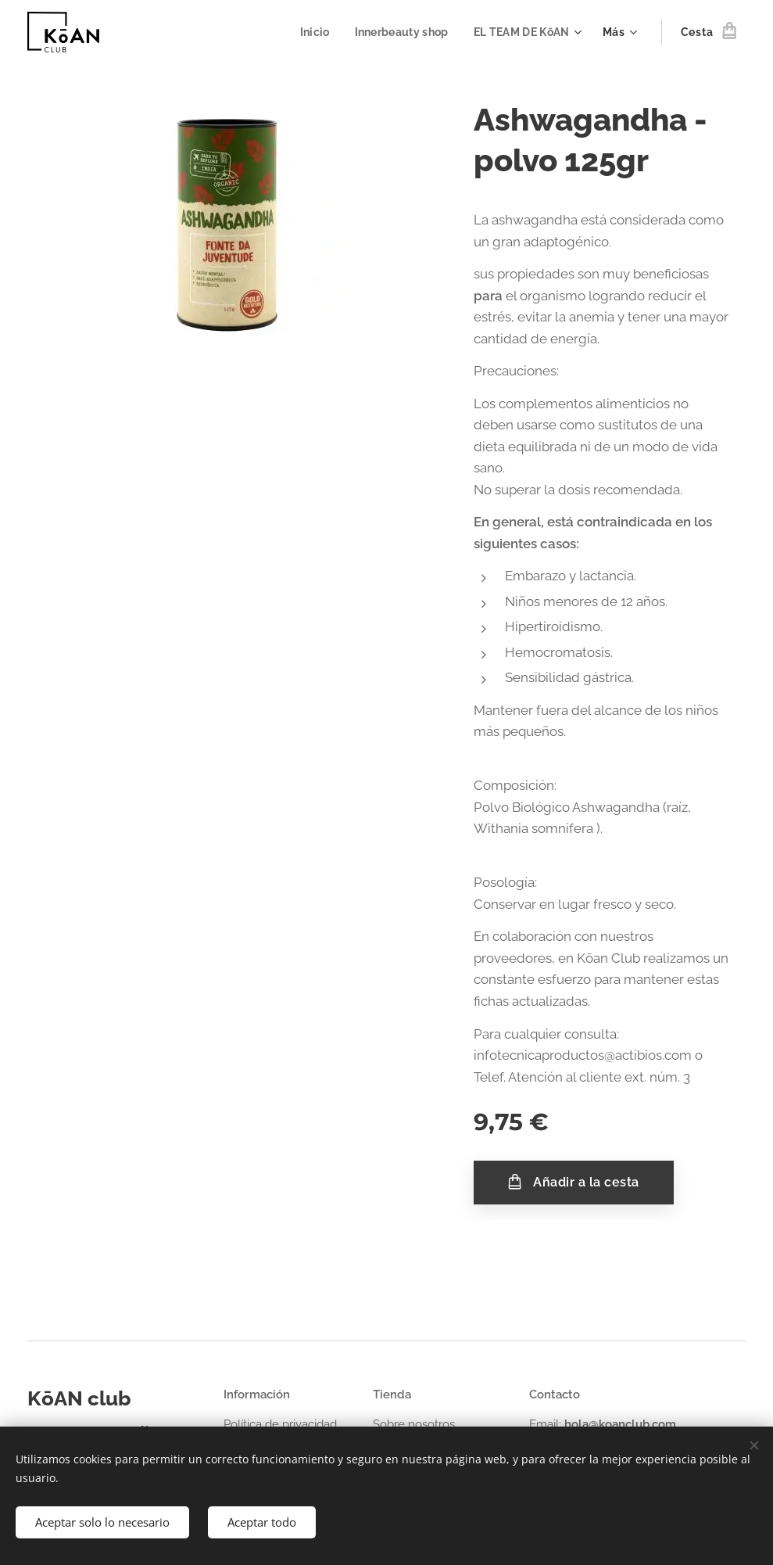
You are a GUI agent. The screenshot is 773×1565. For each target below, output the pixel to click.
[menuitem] (309, 32)
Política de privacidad (280, 1424)
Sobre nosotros (414, 1424)
